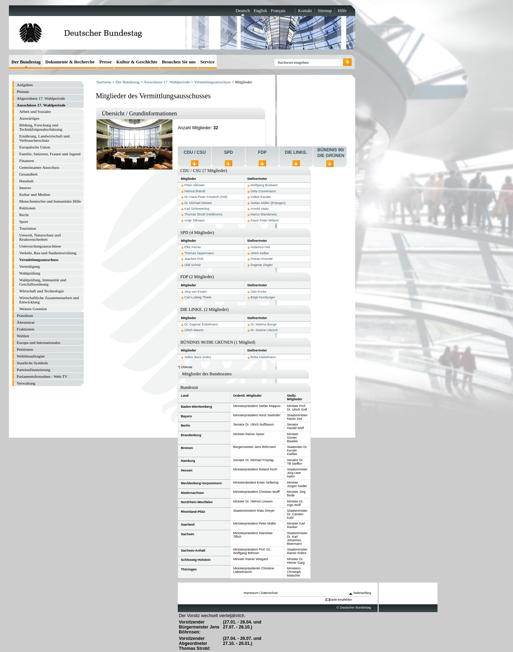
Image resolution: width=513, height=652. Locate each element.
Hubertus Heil (260, 247)
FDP (262, 152)
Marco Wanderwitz (263, 214)
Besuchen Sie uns (179, 61)
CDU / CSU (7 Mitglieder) (203, 170)
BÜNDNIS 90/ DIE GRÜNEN (330, 152)
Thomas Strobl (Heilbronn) (203, 214)
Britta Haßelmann (263, 357)
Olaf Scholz (192, 265)
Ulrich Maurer (193, 330)
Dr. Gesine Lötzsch (264, 330)
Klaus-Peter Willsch (264, 220)
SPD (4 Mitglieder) (197, 232)
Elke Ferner (192, 247)
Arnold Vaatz (259, 208)
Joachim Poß (193, 259)
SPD (228, 152)
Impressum (251, 593)
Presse (105, 61)
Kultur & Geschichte (136, 61)
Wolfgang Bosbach (264, 185)
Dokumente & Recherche (70, 61)
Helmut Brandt (194, 191)
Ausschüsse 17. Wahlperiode (167, 82)
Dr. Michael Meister (198, 203)
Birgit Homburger (262, 297)
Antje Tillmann (194, 220)
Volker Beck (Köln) (197, 357)
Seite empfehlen (341, 599)
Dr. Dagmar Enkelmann (201, 324)
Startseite (103, 82)
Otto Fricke (258, 291)
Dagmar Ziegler (261, 265)
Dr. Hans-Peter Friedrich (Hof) (205, 197)
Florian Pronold (261, 259)
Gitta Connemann (263, 191)
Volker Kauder (260, 197)
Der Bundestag (127, 82)
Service (207, 61)
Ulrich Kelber (259, 253)
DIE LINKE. (296, 152)
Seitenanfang (362, 593)
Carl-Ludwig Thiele (197, 297)
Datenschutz (269, 593)
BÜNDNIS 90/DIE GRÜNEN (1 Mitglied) (217, 342)
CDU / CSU (195, 152)
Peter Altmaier (194, 185)
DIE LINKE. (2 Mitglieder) (204, 309)
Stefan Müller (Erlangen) (267, 203)
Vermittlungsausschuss (212, 82)
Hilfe (342, 10)
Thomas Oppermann (199, 253)
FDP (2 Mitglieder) (197, 276)
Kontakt (305, 10)
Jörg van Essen (195, 291)
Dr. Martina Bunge (263, 324)
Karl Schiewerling (196, 208)
